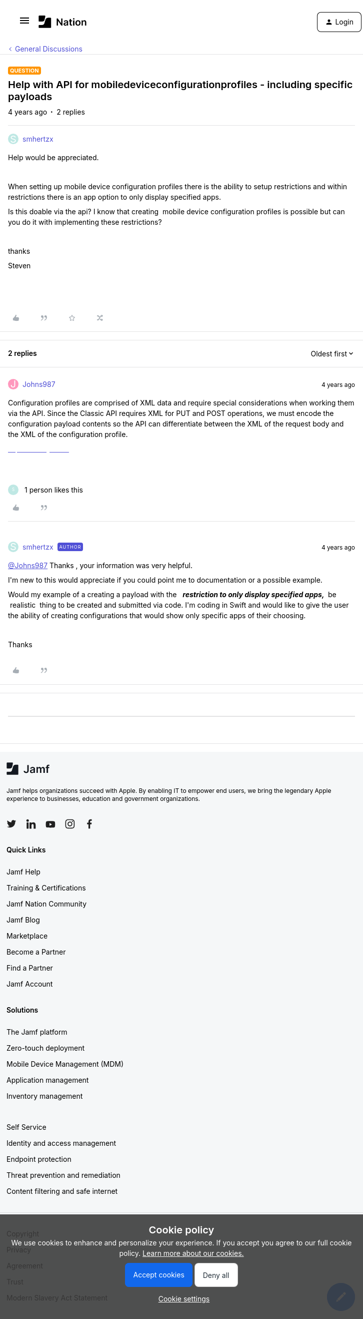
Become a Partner (36, 952)
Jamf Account (29, 984)
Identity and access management (61, 1143)
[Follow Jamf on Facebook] (89, 824)
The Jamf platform (37, 1032)
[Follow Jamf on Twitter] (11, 824)
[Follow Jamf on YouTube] (51, 823)
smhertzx (38, 139)
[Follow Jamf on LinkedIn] (31, 824)
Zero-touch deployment (45, 1048)
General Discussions (48, 49)
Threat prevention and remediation (63, 1175)
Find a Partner (29, 968)
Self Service (26, 1127)
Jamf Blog (23, 920)
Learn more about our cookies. (193, 1253)
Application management (47, 1080)
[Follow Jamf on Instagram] (70, 824)
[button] (24, 24)
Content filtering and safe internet (62, 1191)
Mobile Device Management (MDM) (65, 1064)
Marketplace (27, 936)
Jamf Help (23, 871)
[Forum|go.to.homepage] (62, 22)
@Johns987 (28, 565)
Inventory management (44, 1096)
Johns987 (39, 384)
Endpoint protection (39, 1159)
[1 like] (45, 490)
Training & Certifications (46, 888)
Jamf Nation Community (46, 904)
